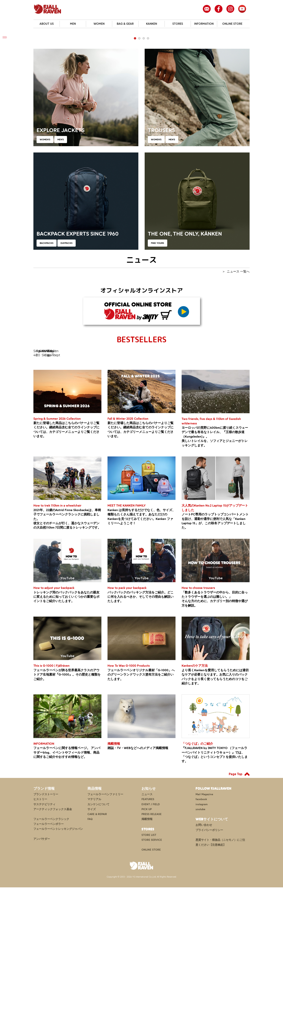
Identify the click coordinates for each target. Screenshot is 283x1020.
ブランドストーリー (45, 927)
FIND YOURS (157, 346)
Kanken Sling (160, 470)
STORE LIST (149, 967)
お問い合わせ (204, 957)
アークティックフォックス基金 (52, 942)
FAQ (90, 951)
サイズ (91, 942)
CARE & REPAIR (97, 946)
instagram (202, 937)
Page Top (235, 907)
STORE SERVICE (152, 972)
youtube (200, 942)
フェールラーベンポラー (48, 956)
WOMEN (99, 24)
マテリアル (94, 932)
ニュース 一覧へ (238, 374)
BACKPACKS (46, 346)
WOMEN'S (45, 242)
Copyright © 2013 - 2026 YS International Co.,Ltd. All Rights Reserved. (141, 1009)
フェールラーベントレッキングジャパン (58, 961)
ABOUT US (47, 24)
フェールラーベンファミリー (105, 927)
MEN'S (60, 242)
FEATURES (148, 932)
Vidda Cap (196, 470)
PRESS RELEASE (152, 946)
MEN (73, 24)
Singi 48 (50, 470)
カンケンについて (98, 937)
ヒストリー (40, 932)
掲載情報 (147, 951)
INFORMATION (204, 24)
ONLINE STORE (232, 24)
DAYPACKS (67, 346)
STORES (177, 24)
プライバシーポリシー (209, 962)
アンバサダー (41, 971)
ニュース (147, 927)
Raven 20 (87, 470)
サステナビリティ (44, 937)
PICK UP (147, 942)
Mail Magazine (204, 927)
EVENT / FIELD (151, 937)
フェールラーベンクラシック (51, 951)
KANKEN (151, 24)
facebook (201, 932)
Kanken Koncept (233, 470)
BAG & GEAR (125, 24)
